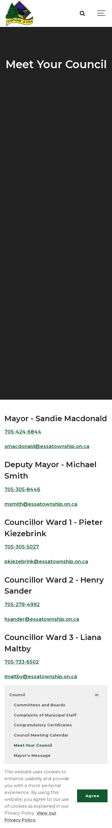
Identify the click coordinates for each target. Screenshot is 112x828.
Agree (92, 795)
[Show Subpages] (97, 695)
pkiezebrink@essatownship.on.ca (46, 561)
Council (17, 695)
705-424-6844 (22, 432)
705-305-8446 (22, 489)
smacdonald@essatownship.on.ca (46, 446)
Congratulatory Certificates (43, 725)
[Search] (82, 13)
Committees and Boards (39, 705)
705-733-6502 (21, 662)
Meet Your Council (33, 745)
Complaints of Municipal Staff (45, 715)
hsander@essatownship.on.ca (41, 619)
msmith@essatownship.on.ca (40, 504)
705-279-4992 (22, 604)
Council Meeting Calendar (41, 735)
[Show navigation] (102, 13)
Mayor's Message (32, 755)
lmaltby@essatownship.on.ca (40, 676)
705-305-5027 (21, 547)
